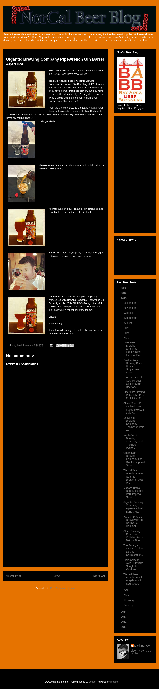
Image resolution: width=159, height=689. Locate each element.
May (126, 338)
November (130, 307)
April (127, 589)
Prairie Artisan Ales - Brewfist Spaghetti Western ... (133, 564)
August (128, 322)
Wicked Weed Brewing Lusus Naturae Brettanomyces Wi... (133, 476)
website (93, 107)
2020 (124, 288)
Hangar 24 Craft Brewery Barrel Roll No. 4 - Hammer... (133, 521)
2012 (124, 621)
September (130, 317)
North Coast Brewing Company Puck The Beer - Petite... (133, 441)
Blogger (114, 681)
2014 (124, 611)
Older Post (98, 576)
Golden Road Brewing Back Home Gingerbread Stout (132, 366)
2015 (124, 298)
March (128, 595)
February (129, 600)
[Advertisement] (55, 509)
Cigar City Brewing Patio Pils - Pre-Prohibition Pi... (134, 395)
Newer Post (13, 576)
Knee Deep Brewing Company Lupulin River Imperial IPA (132, 348)
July (126, 328)
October (129, 312)
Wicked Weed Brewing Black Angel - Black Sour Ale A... (133, 579)
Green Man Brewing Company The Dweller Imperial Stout (134, 459)
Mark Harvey (142, 645)
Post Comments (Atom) (62, 588)
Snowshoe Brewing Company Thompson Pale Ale (133, 424)
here (98, 87)
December (130, 302)
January (129, 605)
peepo (92, 681)
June (127, 333)
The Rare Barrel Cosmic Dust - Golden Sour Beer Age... (132, 382)
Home (56, 576)
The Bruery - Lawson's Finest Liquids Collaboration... (134, 550)
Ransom (75, 111)
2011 (124, 626)
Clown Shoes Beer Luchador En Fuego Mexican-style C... (134, 408)
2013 (124, 616)
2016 (124, 293)
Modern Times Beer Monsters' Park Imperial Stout (133, 492)
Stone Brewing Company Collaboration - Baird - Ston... (133, 536)
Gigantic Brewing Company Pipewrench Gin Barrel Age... (133, 507)
